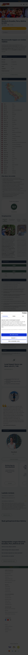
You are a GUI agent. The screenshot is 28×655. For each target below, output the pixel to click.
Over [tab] (23, 316)
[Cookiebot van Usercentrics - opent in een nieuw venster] (22, 313)
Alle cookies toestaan (14, 334)
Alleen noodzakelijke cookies (14, 341)
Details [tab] (14, 316)
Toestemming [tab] (5, 316)
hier (12, 330)
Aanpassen (14, 337)
